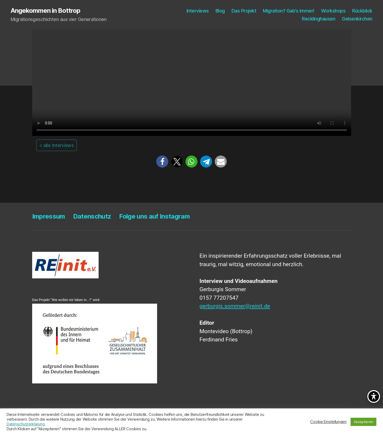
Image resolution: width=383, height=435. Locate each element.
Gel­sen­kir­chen (357, 19)
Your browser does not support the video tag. (191, 83)
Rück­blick (362, 11)
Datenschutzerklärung (26, 424)
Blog (220, 11)
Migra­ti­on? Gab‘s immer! (288, 11)
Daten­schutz (92, 216)
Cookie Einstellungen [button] (328, 421)
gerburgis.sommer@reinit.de (235, 306)
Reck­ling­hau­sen (318, 19)
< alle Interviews (56, 145)
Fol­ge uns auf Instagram (154, 216)
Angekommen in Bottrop (45, 10)
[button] (162, 162)
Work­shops (333, 11)
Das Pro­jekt (244, 11)
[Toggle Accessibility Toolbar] (373, 396)
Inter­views (198, 11)
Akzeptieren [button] (363, 422)
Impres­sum (48, 216)
